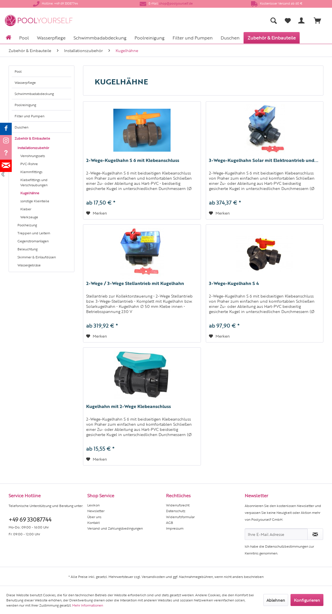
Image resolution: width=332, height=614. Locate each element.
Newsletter (95, 510)
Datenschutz (175, 510)
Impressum (174, 528)
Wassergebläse (29, 265)
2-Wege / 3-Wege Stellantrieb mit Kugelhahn (135, 283)
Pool (18, 71)
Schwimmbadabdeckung (34, 93)
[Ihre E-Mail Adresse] (276, 534)
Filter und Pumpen (29, 116)
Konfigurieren (307, 600)
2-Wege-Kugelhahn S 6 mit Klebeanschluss (132, 160)
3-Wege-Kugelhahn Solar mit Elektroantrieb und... (263, 160)
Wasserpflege (25, 82)
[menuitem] (221, 20)
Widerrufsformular (180, 516)
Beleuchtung (27, 249)
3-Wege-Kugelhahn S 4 (234, 283)
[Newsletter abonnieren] (315, 534)
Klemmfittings (31, 171)
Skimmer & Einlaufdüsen (36, 257)
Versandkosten (153, 576)
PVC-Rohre (29, 163)
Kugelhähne (29, 193)
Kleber (25, 209)
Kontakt (93, 522)
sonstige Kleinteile (34, 201)
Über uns (94, 516)
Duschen (21, 127)
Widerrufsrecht (177, 505)
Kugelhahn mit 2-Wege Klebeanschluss (128, 406)
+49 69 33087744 (30, 519)
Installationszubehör (33, 147)
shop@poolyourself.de (176, 3)
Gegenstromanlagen (33, 241)
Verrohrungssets (32, 155)
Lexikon (93, 505)
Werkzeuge (29, 217)
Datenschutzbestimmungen (286, 546)
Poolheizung (27, 225)
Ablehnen (275, 600)
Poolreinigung (25, 104)
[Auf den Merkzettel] (96, 212)
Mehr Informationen (87, 605)
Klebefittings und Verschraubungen (34, 182)
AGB (169, 522)
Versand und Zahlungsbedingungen (115, 528)
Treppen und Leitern (33, 233)
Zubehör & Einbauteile (32, 138)
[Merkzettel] (288, 20)
